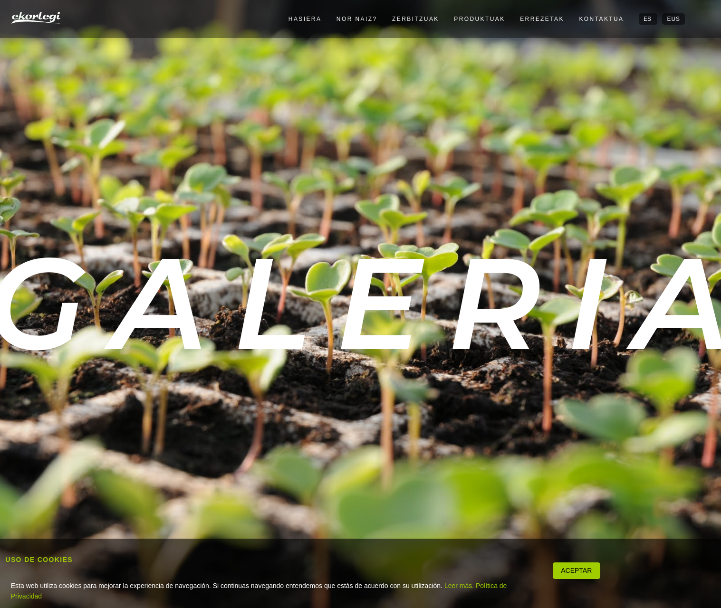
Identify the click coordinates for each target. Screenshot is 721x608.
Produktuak (479, 19)
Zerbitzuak (415, 19)
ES (648, 19)
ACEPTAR (576, 570)
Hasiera (304, 19)
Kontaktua (601, 19)
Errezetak (542, 19)
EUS (673, 19)
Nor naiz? (356, 19)
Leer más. (459, 585)
